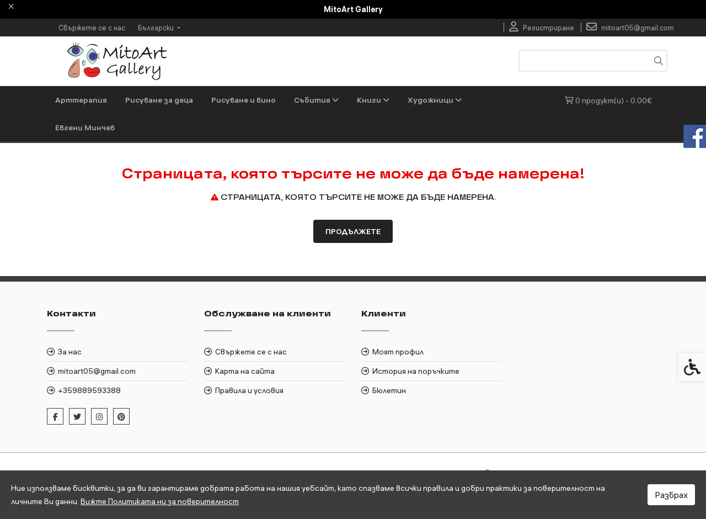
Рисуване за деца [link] (159, 100)
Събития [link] (316, 100)
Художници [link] (435, 100)
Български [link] (156, 27)
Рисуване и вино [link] (243, 100)
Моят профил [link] (398, 352)
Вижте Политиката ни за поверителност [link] (160, 501)
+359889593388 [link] (89, 390)
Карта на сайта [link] (245, 371)
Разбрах (671, 494)
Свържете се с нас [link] (91, 27)
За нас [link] (70, 352)
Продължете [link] (353, 231)
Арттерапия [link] (81, 100)
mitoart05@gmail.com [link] (97, 371)
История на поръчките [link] (415, 371)
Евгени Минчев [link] (85, 128)
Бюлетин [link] (389, 390)
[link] (541, 28)
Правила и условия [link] (249, 390)
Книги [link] (373, 100)
